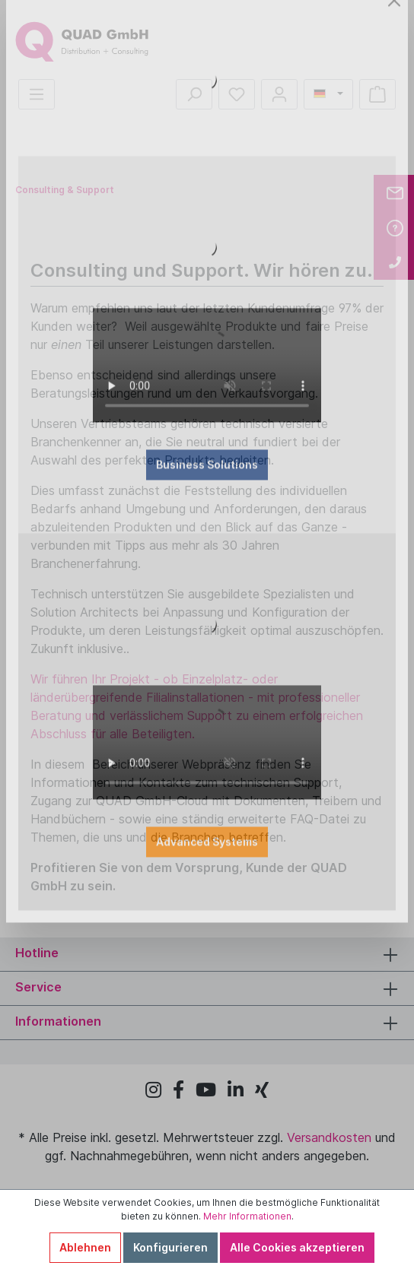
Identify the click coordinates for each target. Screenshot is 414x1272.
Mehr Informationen (247, 1216)
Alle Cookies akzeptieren (297, 1247)
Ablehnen (85, 1247)
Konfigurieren (170, 1247)
